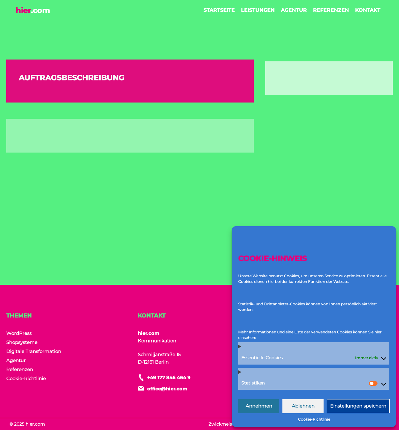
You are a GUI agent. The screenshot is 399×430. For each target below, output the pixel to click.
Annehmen (259, 406)
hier (33, 10)
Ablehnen (303, 406)
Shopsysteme (21, 342)
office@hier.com (167, 389)
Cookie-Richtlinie (314, 419)
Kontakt (367, 10)
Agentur (294, 10)
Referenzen (331, 10)
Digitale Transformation (33, 351)
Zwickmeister (223, 424)
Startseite (219, 10)
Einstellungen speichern (358, 406)
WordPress (18, 333)
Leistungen (258, 10)
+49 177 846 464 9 (168, 377)
